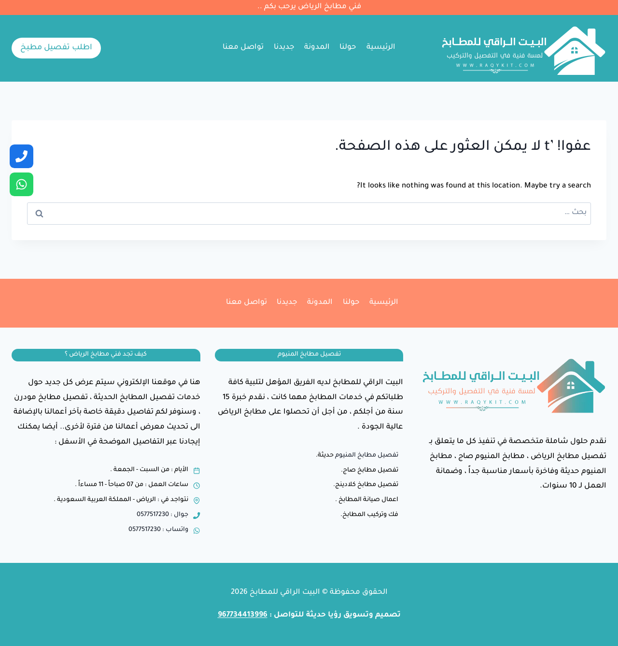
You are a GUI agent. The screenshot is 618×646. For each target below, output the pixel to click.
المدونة (317, 47)
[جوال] (21, 156)
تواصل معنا (243, 47)
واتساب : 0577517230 (158, 530)
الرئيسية (380, 47)
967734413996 (242, 615)
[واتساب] (21, 184)
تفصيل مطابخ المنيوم (366, 455)
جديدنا (284, 47)
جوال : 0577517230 (162, 515)
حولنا (347, 47)
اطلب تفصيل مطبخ (56, 47)
